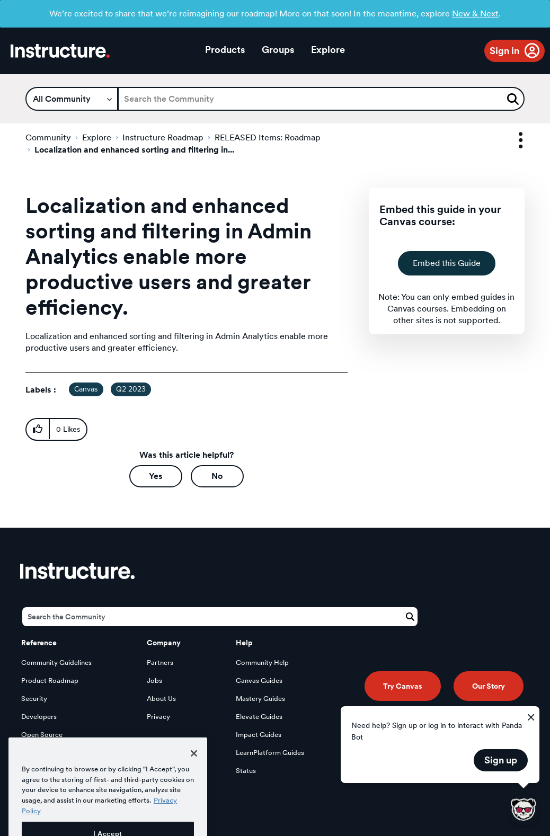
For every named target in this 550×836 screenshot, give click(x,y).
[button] (37, 429)
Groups (278, 49)
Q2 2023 (131, 389)
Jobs (154, 680)
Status (246, 771)
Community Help (262, 662)
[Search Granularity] (71, 99)
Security (34, 698)
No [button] (217, 476)
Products (225, 49)
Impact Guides (258, 735)
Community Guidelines (56, 662)
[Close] (194, 773)
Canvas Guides (259, 680)
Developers (39, 717)
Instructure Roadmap (162, 137)
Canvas (86, 389)
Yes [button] (156, 476)
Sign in (504, 50)
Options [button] (511, 140)
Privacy (158, 717)
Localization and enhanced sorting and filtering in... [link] (134, 150)
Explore (328, 49)
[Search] (321, 99)
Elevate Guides (259, 717)
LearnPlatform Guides (270, 753)
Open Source (42, 735)
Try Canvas (402, 686)
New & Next (475, 13)
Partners (160, 662)
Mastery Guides (260, 698)
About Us (161, 698)
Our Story (488, 686)
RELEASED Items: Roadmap (268, 137)
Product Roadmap (49, 680)
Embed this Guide (447, 263)
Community (48, 137)
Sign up (500, 760)
